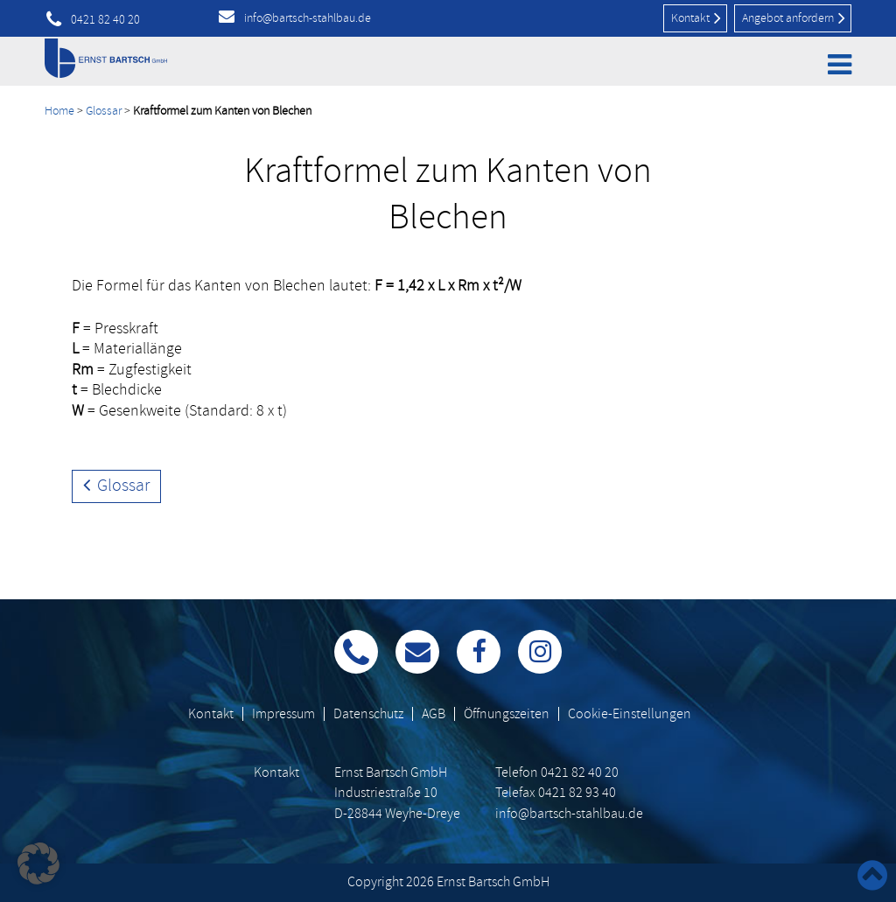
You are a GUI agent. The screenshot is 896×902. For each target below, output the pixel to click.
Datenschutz (368, 714)
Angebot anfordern (793, 17)
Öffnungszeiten (507, 714)
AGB (433, 714)
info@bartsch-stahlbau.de (307, 17)
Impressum (283, 714)
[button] (38, 863)
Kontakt (696, 17)
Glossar (104, 110)
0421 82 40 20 (105, 19)
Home (59, 110)
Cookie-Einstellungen (629, 714)
